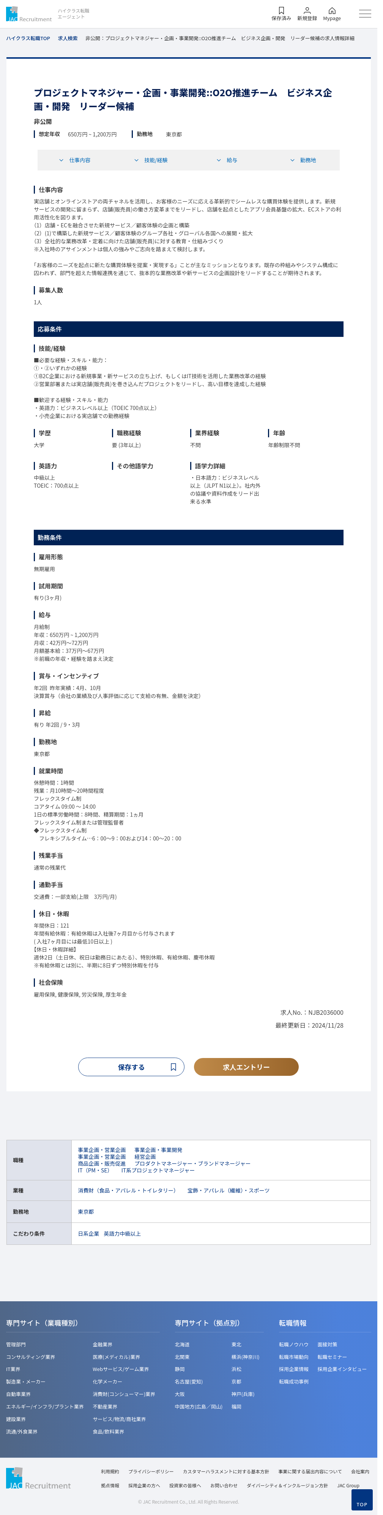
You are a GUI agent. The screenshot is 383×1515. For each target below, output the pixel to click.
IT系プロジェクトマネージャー (158, 1170)
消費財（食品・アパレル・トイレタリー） (128, 1190)
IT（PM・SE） (95, 1170)
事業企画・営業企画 (102, 1149)
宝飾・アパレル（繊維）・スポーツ (229, 1190)
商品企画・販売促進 (102, 1164)
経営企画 (145, 1156)
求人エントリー (246, 1067)
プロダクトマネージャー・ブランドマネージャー (192, 1164)
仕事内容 (74, 160)
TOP (361, 1504)
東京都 (86, 1211)
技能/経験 (151, 160)
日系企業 (88, 1233)
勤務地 (303, 160)
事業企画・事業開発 (158, 1149)
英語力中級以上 (122, 1233)
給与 (226, 160)
